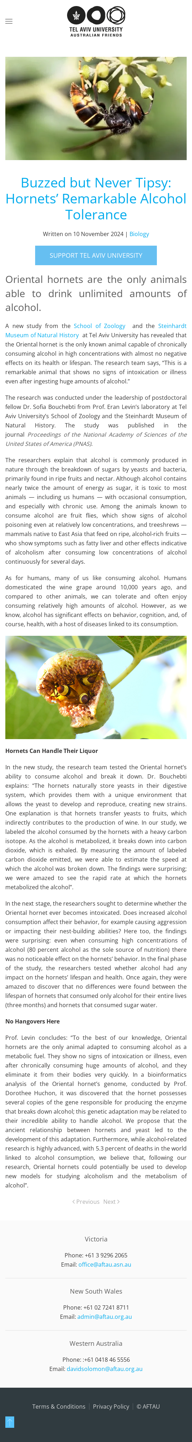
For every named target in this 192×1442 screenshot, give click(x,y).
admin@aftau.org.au (104, 1317)
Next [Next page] (111, 1202)
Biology (139, 234)
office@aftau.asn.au (104, 1264)
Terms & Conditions (59, 1406)
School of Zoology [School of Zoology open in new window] (99, 326)
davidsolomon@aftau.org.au (105, 1369)
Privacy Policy (111, 1406)
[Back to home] (96, 21)
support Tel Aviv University (96, 255)
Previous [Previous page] (86, 1202)
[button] (8, 21)
